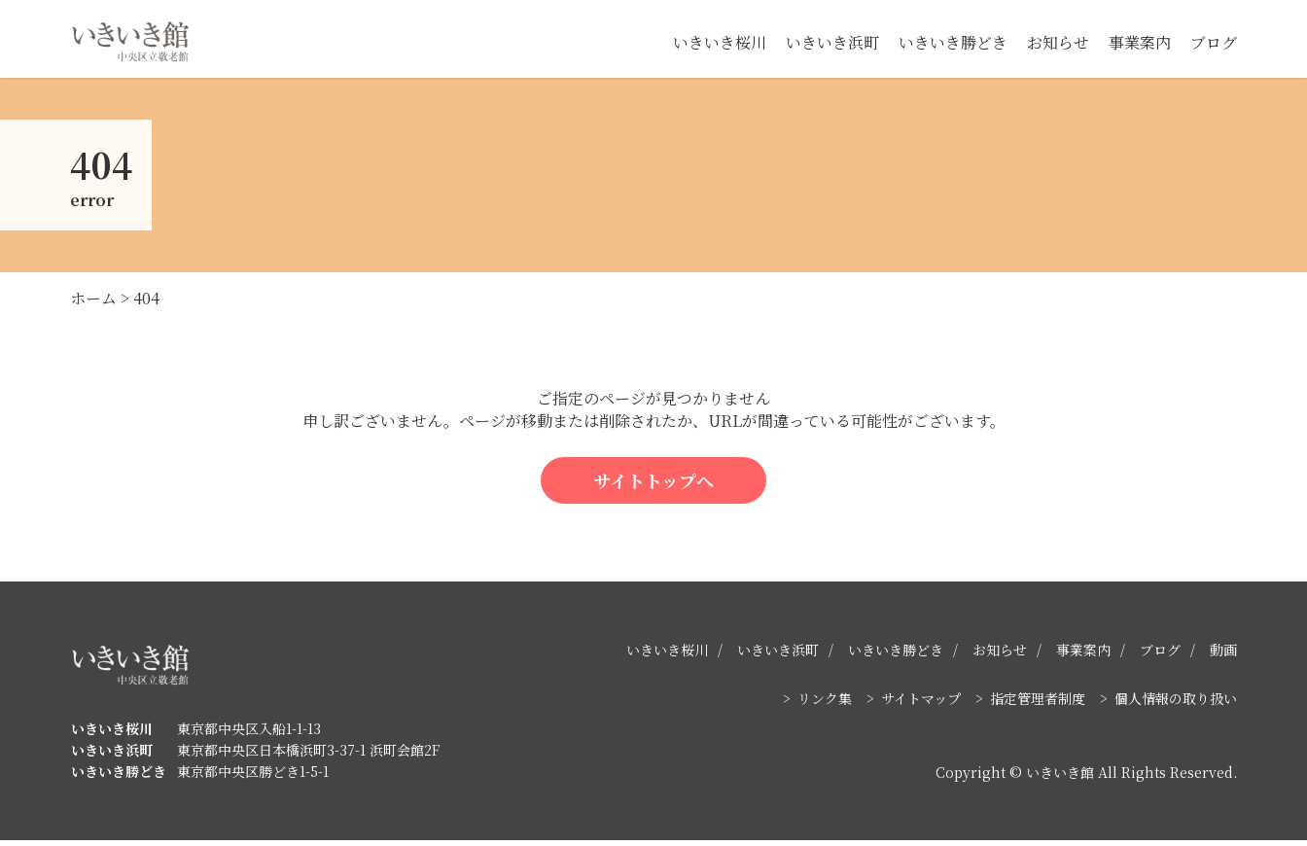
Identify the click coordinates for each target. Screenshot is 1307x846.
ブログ (1213, 42)
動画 (1223, 655)
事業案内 (1140, 42)
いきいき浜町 (832, 42)
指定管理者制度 (1037, 704)
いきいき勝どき (953, 42)
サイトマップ (921, 704)
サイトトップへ (653, 485)
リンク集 (824, 704)
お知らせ (1058, 42)
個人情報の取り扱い (1175, 704)
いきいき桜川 (719, 42)
